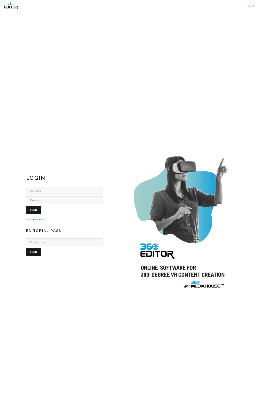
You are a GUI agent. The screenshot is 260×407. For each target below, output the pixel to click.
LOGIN (251, 5)
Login (33, 210)
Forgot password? (35, 219)
